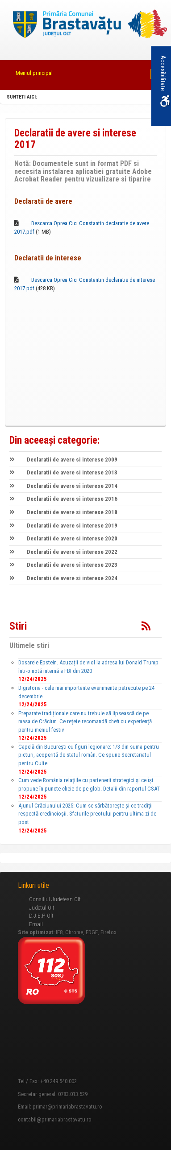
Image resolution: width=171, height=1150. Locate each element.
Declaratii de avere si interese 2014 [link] (63, 485)
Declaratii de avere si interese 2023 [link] (63, 564)
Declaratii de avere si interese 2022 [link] (63, 551)
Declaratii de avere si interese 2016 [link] (63, 498)
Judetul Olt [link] (41, 907)
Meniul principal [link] (34, 73)
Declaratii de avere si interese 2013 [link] (63, 472)
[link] (85, 25)
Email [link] (36, 924)
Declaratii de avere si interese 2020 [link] (63, 538)
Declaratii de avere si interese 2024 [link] (63, 578)
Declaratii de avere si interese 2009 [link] (63, 459)
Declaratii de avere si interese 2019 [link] (63, 525)
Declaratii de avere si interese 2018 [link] (63, 512)
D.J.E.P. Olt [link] (41, 915)
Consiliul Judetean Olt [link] (55, 899)
